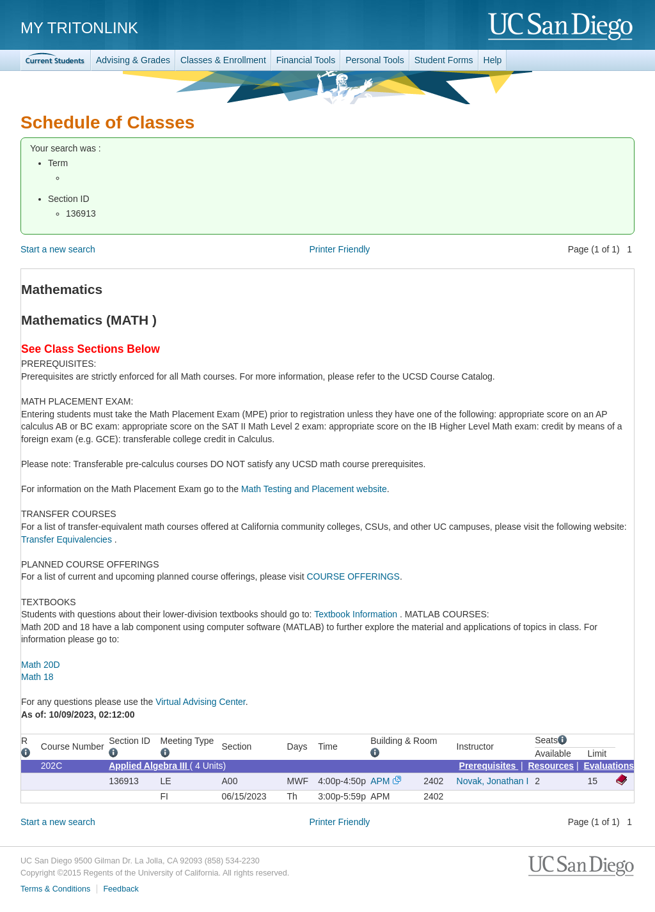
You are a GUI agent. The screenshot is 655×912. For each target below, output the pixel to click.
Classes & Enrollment (223, 60)
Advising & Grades (133, 60)
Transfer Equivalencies (67, 539)
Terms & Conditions (55, 889)
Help (493, 60)
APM (380, 781)
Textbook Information (357, 614)
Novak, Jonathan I (493, 781)
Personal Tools (374, 60)
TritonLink (55, 60)
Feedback (120, 889)
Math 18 (37, 677)
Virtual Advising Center (200, 702)
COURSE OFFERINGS (352, 576)
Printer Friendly (339, 249)
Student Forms (443, 60)
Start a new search (57, 249)
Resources (551, 766)
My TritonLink (79, 27)
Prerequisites (489, 766)
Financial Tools (305, 60)
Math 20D (40, 665)
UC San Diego (561, 27)
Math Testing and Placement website (314, 489)
